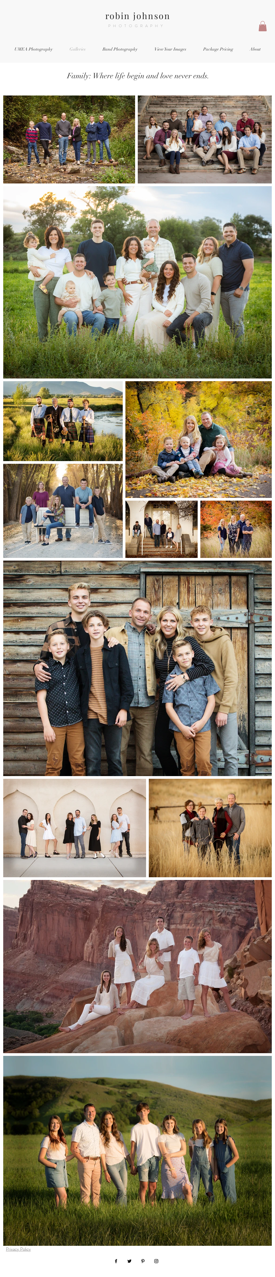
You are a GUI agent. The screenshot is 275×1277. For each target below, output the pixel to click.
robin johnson (138, 15)
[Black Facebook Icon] (116, 1261)
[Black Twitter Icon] (129, 1261)
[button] (262, 26)
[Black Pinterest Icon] (143, 1261)
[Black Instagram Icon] (156, 1261)
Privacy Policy (18, 1249)
